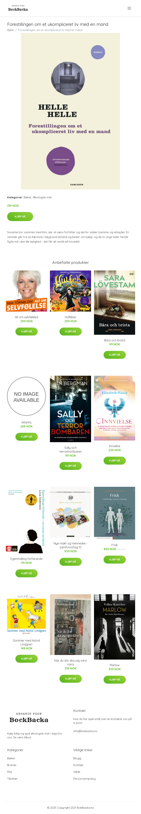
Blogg (77, 758)
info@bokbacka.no (85, 731)
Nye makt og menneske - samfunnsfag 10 (70, 545)
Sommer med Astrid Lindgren (26, 642)
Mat (9, 772)
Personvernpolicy (84, 778)
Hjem (10, 30)
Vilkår (76, 772)
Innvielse (114, 446)
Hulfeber (70, 317)
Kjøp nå (20, 216)
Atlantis (26, 422)
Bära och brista (114, 340)
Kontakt (78, 765)
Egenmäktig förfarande (26, 559)
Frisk (114, 545)
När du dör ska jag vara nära (70, 662)
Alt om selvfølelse (26, 317)
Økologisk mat (42, 197)
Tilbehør (12, 778)
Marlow (115, 665)
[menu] (129, 8)
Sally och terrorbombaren (70, 449)
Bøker (28, 197)
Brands (11, 765)
